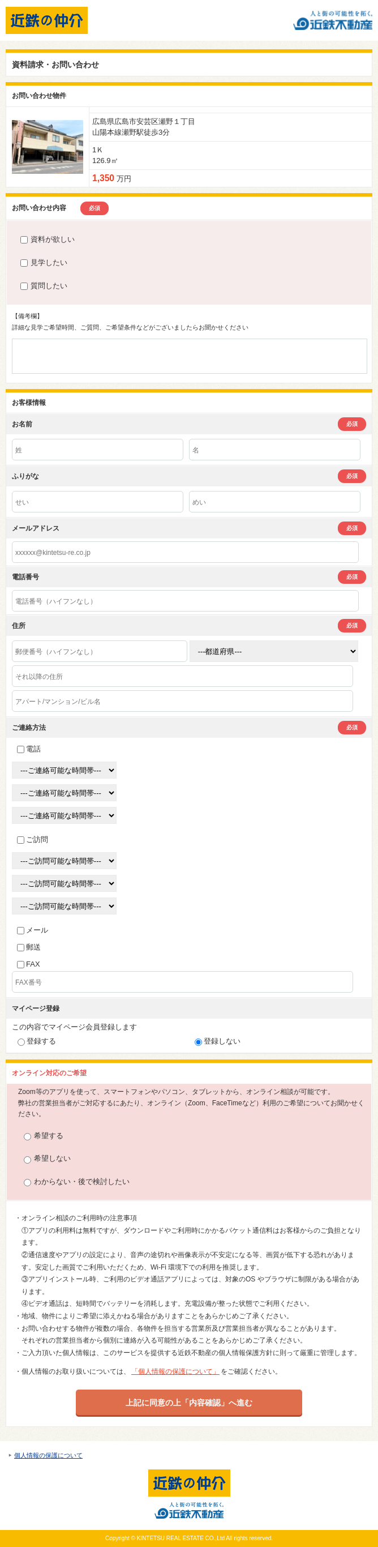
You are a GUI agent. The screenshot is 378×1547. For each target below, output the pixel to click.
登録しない (217, 1041)
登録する (37, 1041)
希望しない (47, 1159)
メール (32, 930)
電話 (29, 749)
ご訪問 (32, 839)
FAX (28, 964)
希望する (43, 1136)
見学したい (43, 262)
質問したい (43, 285)
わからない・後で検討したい (77, 1182)
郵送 (29, 947)
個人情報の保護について (48, 1455)
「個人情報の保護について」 (175, 1371)
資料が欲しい (47, 239)
